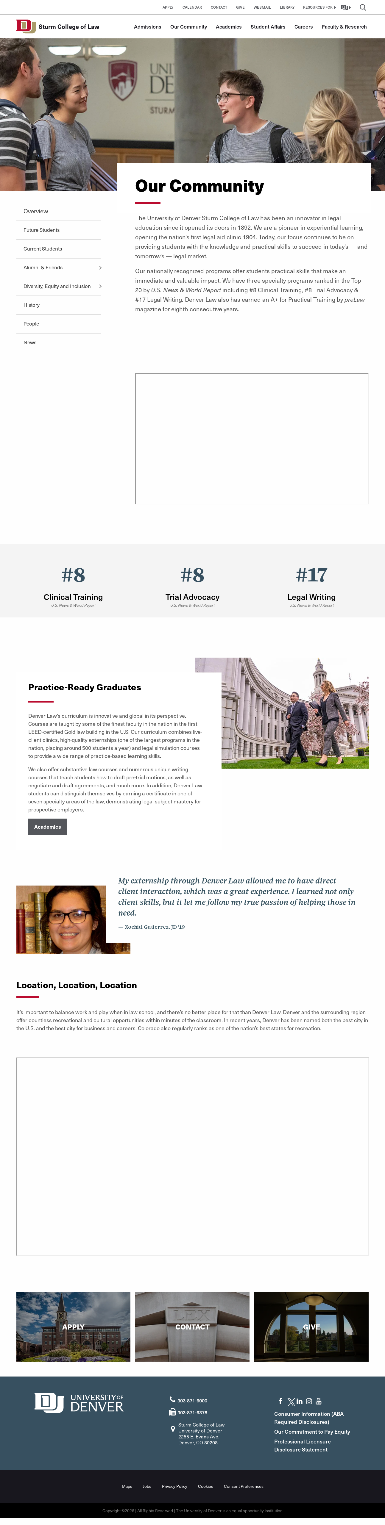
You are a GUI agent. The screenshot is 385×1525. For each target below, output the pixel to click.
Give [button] (240, 7)
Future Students (42, 229)
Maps (127, 1493)
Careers (303, 26)
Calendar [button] (192, 7)
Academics (229, 26)
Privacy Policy (174, 1493)
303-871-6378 (192, 1411)
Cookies (205, 1493)
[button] (319, 7)
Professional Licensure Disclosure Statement (307, 1452)
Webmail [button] (262, 7)
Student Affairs (268, 26)
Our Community (188, 26)
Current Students (43, 248)
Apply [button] (168, 7)
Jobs (147, 1493)
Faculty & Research (344, 26)
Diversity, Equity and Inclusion (57, 286)
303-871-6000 (192, 1399)
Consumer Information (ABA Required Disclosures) (313, 1416)
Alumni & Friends (43, 267)
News (30, 342)
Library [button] (287, 7)
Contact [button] (219, 7)
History (32, 304)
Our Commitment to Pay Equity (308, 1434)
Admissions (147, 26)
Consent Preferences (244, 1493)
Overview (36, 211)
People (31, 323)
